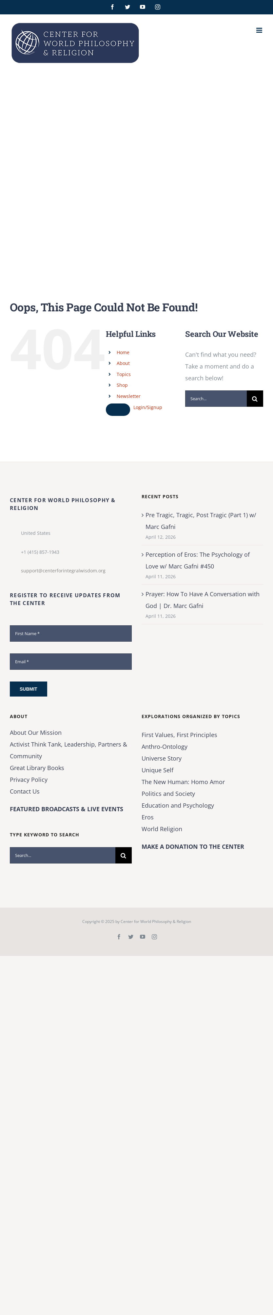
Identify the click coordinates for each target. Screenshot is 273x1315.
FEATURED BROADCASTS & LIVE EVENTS (66, 809)
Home (123, 352)
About (123, 363)
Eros (148, 817)
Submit (28, 689)
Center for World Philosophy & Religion (156, 921)
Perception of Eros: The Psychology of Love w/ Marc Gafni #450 (198, 560)
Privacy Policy (29, 779)
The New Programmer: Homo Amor (183, 782)
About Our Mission (36, 732)
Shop (122, 385)
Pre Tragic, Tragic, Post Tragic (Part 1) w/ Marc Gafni (201, 521)
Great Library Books (37, 768)
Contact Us (25, 791)
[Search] (255, 398)
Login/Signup (147, 407)
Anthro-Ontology (164, 746)
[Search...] (216, 398)
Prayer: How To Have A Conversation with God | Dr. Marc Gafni (203, 600)
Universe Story (162, 758)
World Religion (162, 829)
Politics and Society (168, 793)
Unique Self (157, 770)
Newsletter (129, 396)
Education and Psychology (178, 805)
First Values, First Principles (179, 735)
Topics (124, 374)
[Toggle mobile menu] (259, 30)
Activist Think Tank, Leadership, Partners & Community (68, 750)
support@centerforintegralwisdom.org (63, 570)
